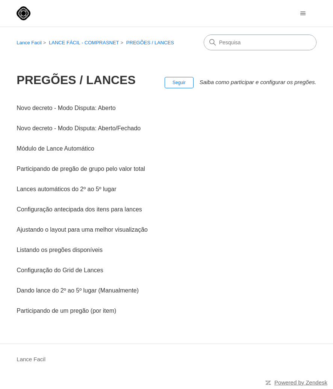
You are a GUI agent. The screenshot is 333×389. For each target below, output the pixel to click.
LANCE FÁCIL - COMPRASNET (84, 42)
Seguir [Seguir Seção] (179, 82)
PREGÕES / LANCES (150, 42)
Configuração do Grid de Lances (60, 270)
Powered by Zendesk (300, 382)
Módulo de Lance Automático (55, 148)
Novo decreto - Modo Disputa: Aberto (66, 108)
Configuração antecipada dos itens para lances (79, 209)
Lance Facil (29, 42)
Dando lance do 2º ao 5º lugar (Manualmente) (78, 290)
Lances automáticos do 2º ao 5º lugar (66, 189)
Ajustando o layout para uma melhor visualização (82, 229)
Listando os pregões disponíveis (60, 250)
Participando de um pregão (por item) (66, 311)
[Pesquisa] (260, 42)
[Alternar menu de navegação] (303, 14)
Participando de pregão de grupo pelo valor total (81, 169)
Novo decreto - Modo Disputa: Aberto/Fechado (79, 128)
